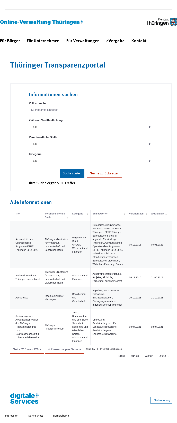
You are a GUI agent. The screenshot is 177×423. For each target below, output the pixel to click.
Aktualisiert (157, 213)
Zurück (135, 355)
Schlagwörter (100, 213)
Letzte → (163, 355)
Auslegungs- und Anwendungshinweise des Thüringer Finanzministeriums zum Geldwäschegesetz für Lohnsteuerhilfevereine (27, 327)
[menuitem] (10, 41)
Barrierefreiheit (61, 416)
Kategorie (35, 154)
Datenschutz (35, 416)
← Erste (120, 355)
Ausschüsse (21, 297)
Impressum (11, 416)
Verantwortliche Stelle (43, 137)
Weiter (149, 355)
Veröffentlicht (136, 213)
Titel (17, 213)
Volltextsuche (37, 103)
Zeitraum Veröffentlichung (46, 120)
